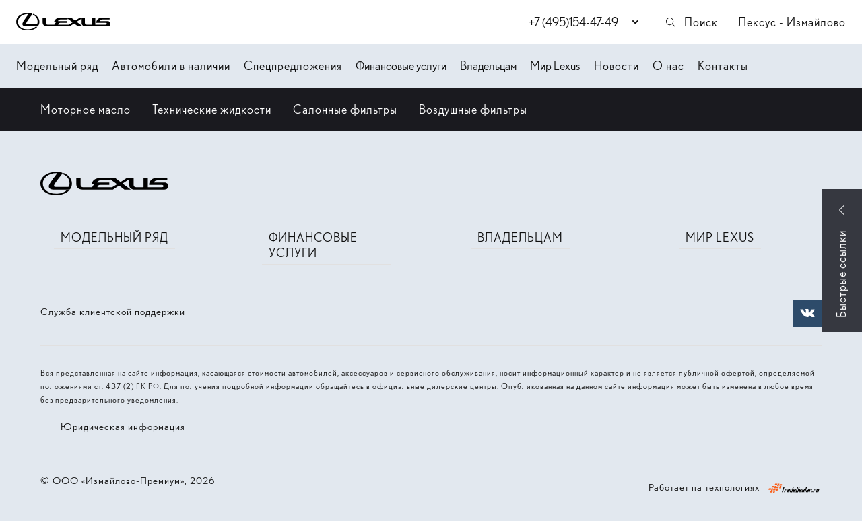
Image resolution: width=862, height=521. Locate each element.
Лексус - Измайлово (792, 22)
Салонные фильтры (345, 109)
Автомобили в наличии (171, 66)
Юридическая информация (123, 427)
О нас (668, 66)
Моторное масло (85, 109)
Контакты (723, 66)
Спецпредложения (293, 66)
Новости (616, 66)
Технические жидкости (211, 109)
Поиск (691, 22)
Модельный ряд (57, 66)
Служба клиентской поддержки (112, 312)
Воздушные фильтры (473, 109)
